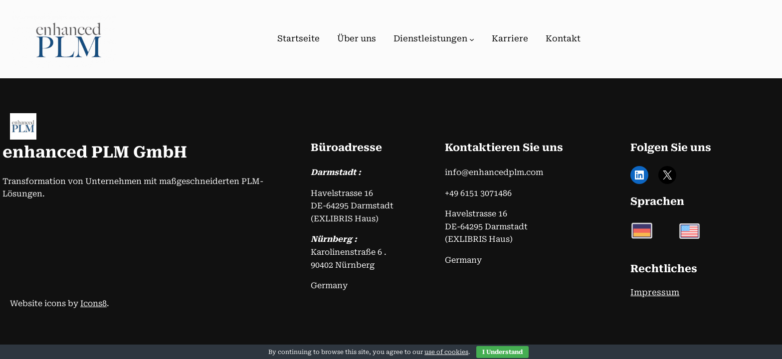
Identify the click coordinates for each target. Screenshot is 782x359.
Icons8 (93, 303)
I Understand (502, 352)
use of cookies (446, 352)
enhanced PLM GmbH (94, 152)
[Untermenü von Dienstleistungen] (471, 39)
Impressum (654, 292)
